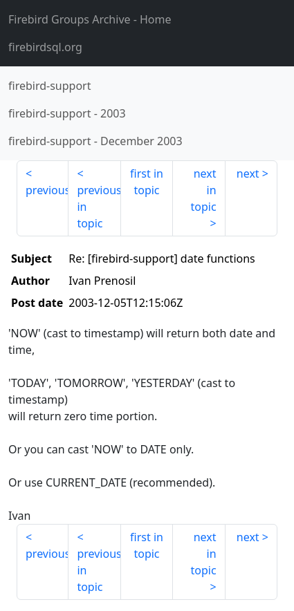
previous (47, 190)
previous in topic (98, 206)
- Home (90, 19)
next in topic (203, 190)
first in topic (146, 182)
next (248, 173)
